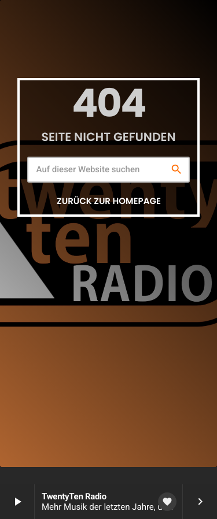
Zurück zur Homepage (109, 201)
